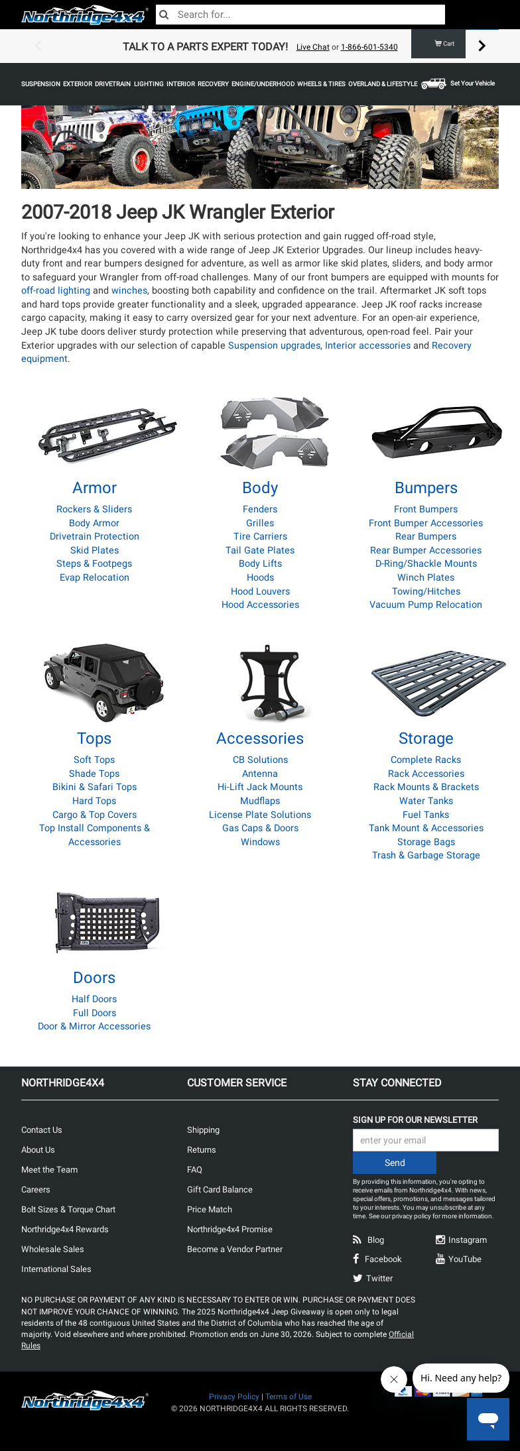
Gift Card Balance (220, 1189)
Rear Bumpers (425, 536)
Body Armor (94, 523)
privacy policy (411, 1216)
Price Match (209, 1209)
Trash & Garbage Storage (426, 855)
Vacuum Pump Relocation (425, 604)
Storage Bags (426, 842)
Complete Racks (426, 760)
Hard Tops (94, 801)
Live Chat (313, 47)
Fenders (260, 509)
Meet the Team (49, 1170)
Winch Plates (425, 577)
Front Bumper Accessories (426, 523)
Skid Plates (94, 550)
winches (129, 290)
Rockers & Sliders (94, 509)
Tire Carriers (260, 536)
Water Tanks (426, 801)
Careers (35, 1189)
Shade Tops (94, 774)
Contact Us (41, 1130)
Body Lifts (260, 563)
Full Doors (94, 1013)
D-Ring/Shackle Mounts (426, 563)
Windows (260, 842)
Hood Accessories (260, 604)
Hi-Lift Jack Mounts (260, 787)
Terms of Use (288, 1396)
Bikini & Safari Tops (94, 787)
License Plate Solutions (260, 815)
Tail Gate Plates (260, 550)
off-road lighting (55, 290)
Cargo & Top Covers (94, 815)
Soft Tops (94, 760)
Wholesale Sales (52, 1249)
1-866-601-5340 (369, 47)
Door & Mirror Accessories (94, 1026)
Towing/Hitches (426, 591)
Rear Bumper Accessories (426, 550)
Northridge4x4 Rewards (65, 1229)
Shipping (203, 1130)
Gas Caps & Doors (260, 828)
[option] (260, 46)
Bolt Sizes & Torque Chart (68, 1209)
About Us (38, 1150)
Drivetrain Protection (94, 536)
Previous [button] (37, 46)
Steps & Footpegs (94, 563)
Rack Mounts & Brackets (426, 787)
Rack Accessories (426, 774)
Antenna (260, 774)
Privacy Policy (234, 1396)
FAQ (194, 1170)
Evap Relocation (94, 577)
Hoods (260, 577)
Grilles (260, 523)
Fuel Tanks (426, 815)
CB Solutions (260, 760)
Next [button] (482, 46)
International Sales (56, 1269)
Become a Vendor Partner (235, 1249)
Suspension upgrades (274, 345)
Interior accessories (368, 345)
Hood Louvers (260, 591)
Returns (201, 1150)
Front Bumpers (426, 509)
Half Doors (94, 999)
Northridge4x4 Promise (230, 1229)
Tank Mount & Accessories (426, 828)
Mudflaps (260, 801)
